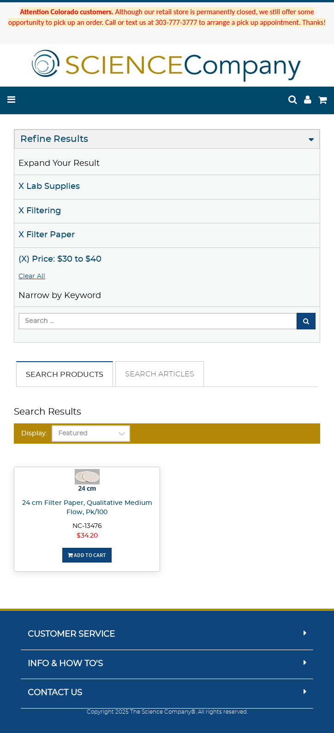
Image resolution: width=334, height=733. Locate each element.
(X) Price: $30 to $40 (59, 259)
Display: (34, 433)
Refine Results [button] (54, 139)
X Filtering (39, 211)
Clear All (31, 276)
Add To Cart (87, 554)
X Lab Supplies (49, 186)
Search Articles (159, 374)
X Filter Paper (46, 235)
